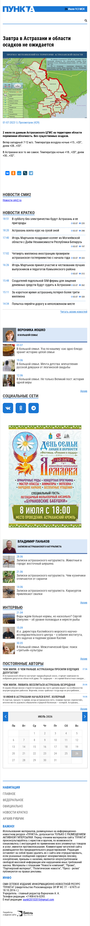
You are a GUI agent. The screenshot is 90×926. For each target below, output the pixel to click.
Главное (9, 794)
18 (66, 746)
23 (44, 753)
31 (55, 760)
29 (34, 760)
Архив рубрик (13, 819)
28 (23, 760)
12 (76, 740)
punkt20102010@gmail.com (38, 899)
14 (23, 746)
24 (55, 753)
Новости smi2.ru (12, 200)
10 (55, 740)
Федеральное (13, 800)
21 (23, 753)
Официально (13, 806)
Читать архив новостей (73, 311)
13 (13, 746)
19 (76, 746)
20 (13, 753)
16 (44, 746)
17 (55, 746)
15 (34, 746)
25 (66, 753)
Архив (83, 391)
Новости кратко (15, 812)
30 (44, 760)
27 (13, 760)
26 (76, 753)
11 (66, 740)
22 (34, 753)
